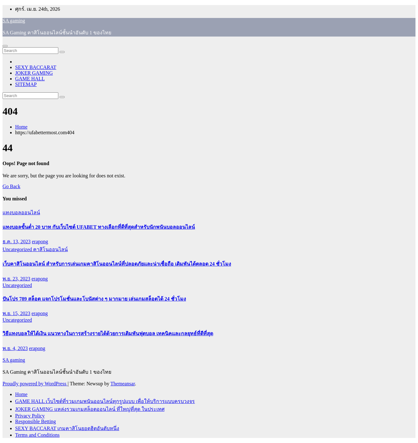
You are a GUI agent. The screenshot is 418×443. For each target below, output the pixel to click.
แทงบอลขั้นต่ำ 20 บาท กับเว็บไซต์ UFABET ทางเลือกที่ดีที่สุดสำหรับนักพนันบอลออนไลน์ (99, 227)
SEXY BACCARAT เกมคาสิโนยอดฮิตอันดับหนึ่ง (67, 428)
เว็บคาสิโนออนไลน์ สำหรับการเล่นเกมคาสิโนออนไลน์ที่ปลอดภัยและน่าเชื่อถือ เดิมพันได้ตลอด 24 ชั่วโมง (117, 264)
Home (21, 126)
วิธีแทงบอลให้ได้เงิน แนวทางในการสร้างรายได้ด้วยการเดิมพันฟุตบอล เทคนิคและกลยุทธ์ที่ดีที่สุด (108, 333)
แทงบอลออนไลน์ (21, 212)
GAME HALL (30, 78)
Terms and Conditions (37, 435)
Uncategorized (18, 249)
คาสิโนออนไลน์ (50, 249)
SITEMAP (26, 84)
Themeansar (122, 383)
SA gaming (14, 20)
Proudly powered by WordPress (35, 383)
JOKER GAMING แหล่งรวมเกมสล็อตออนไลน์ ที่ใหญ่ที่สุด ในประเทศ (90, 409)
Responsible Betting (35, 421)
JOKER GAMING (34, 73)
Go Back (11, 186)
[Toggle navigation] (5, 46)
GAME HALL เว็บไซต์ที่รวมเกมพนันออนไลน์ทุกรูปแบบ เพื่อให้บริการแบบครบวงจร (105, 401)
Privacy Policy (30, 415)
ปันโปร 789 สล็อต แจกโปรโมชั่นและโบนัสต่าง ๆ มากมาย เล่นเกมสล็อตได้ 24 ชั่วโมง (94, 299)
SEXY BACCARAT (35, 67)
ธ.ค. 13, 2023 (17, 241)
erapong (40, 241)
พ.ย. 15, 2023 (16, 313)
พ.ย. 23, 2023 (16, 278)
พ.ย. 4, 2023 (15, 348)
